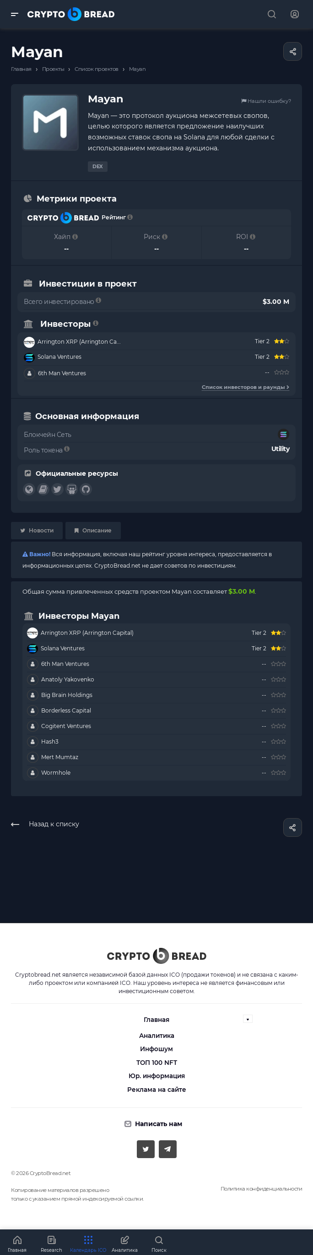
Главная (156, 1019)
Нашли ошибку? (266, 101)
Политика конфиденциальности (261, 1189)
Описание (93, 530)
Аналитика (156, 1035)
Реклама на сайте (156, 1089)
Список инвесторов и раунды (245, 387)
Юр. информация (157, 1076)
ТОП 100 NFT (156, 1062)
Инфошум (156, 1049)
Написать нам (158, 1124)
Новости (37, 530)
